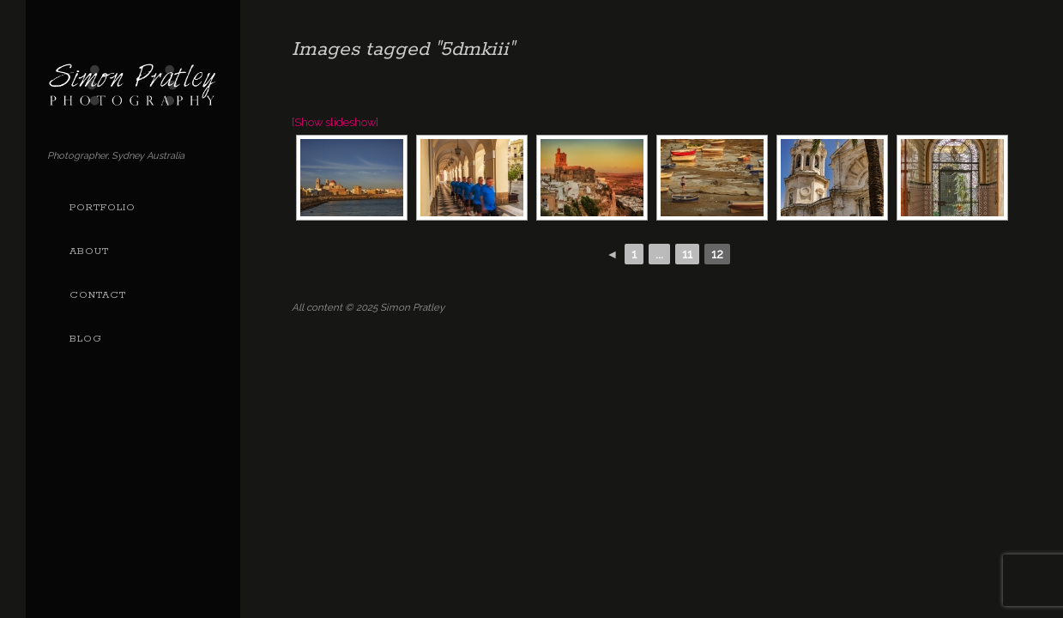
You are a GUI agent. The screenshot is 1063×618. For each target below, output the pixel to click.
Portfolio (102, 208)
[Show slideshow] (335, 122)
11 (687, 254)
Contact (97, 295)
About (89, 251)
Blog (85, 339)
